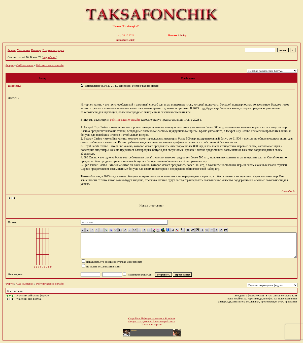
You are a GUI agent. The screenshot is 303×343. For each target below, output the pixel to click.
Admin (181, 35)
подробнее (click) (125, 40)
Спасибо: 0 (288, 191)
